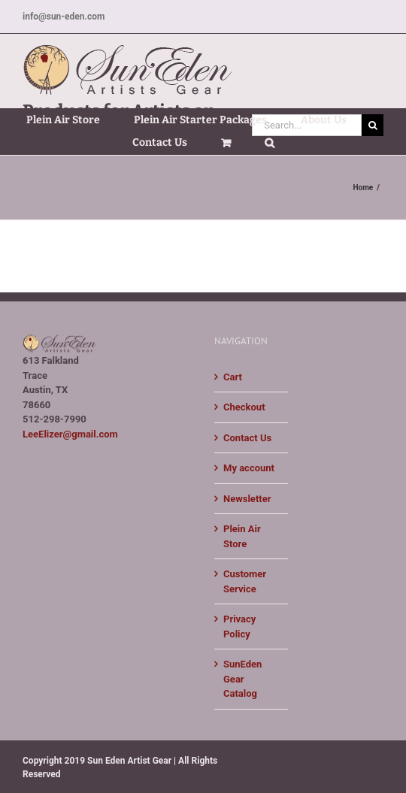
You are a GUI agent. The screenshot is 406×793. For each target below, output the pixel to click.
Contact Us (247, 437)
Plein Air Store (242, 536)
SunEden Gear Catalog (242, 678)
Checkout (244, 407)
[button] (269, 143)
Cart (232, 377)
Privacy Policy (239, 626)
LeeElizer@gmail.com (70, 434)
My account (248, 468)
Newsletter (247, 498)
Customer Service (244, 581)
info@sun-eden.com (64, 16)
